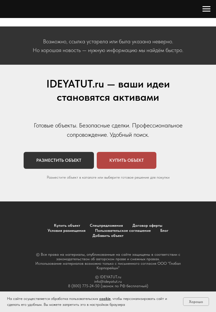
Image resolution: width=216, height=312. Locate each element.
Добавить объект (108, 235)
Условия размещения (67, 230)
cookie (105, 298)
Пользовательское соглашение (123, 230)
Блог (164, 230)
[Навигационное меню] (206, 9)
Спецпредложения (106, 225)
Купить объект (67, 225)
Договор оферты (147, 225)
